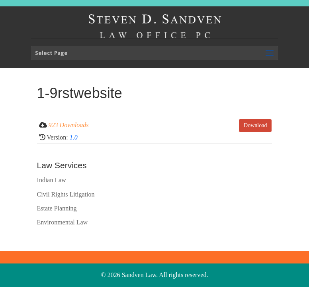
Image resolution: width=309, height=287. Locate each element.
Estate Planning (57, 208)
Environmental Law (62, 222)
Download (255, 125)
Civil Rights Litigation (66, 194)
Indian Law (51, 180)
